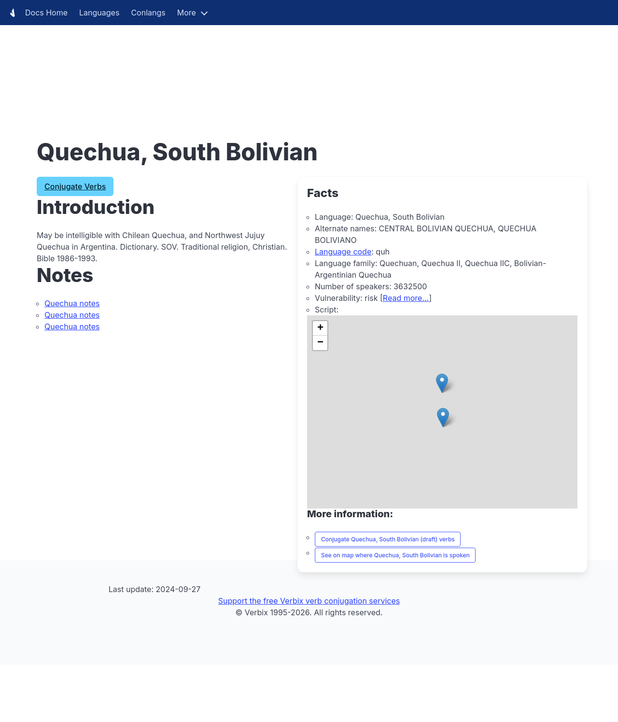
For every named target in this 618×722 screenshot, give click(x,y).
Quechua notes (71, 303)
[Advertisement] (289, 67)
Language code (343, 251)
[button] (443, 417)
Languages (99, 12)
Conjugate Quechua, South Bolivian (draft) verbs (388, 539)
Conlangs (148, 12)
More (186, 12)
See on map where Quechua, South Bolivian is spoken (395, 555)
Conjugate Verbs (75, 186)
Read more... (406, 298)
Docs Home (37, 12)
